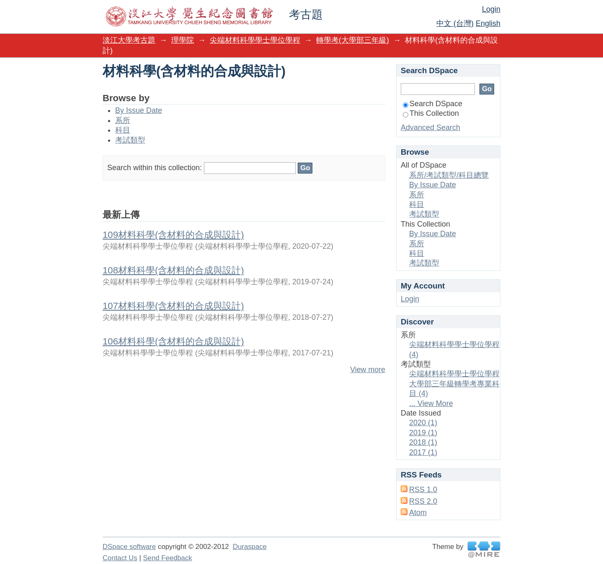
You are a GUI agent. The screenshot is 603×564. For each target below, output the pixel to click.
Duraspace (250, 547)
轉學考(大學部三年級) (352, 40)
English (488, 23)
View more (367, 369)
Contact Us (120, 558)
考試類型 (130, 140)
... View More (431, 403)
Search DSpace (432, 104)
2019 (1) (423, 433)
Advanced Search (430, 127)
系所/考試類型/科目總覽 (449, 175)
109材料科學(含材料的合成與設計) (173, 235)
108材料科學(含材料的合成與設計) (173, 270)
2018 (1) (423, 442)
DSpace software (129, 547)
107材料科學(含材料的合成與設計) (173, 306)
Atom (418, 512)
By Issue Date (138, 110)
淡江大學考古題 (129, 40)
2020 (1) (423, 423)
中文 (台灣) (455, 23)
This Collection (431, 113)
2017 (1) (423, 452)
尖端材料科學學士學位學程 (255, 40)
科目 (122, 130)
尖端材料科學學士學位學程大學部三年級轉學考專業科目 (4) (454, 384)
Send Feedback (167, 558)
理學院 (182, 40)
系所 (122, 120)
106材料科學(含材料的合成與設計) (173, 341)
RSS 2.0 (423, 501)
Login (491, 9)
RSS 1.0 (423, 489)
